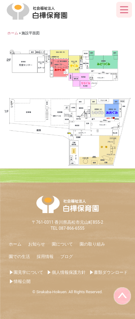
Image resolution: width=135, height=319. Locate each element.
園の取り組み (92, 244)
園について (62, 244)
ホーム (15, 244)
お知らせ (36, 244)
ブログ (66, 256)
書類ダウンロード (111, 272)
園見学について (28, 272)
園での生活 (19, 256)
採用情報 (45, 256)
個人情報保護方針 (69, 272)
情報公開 (22, 281)
